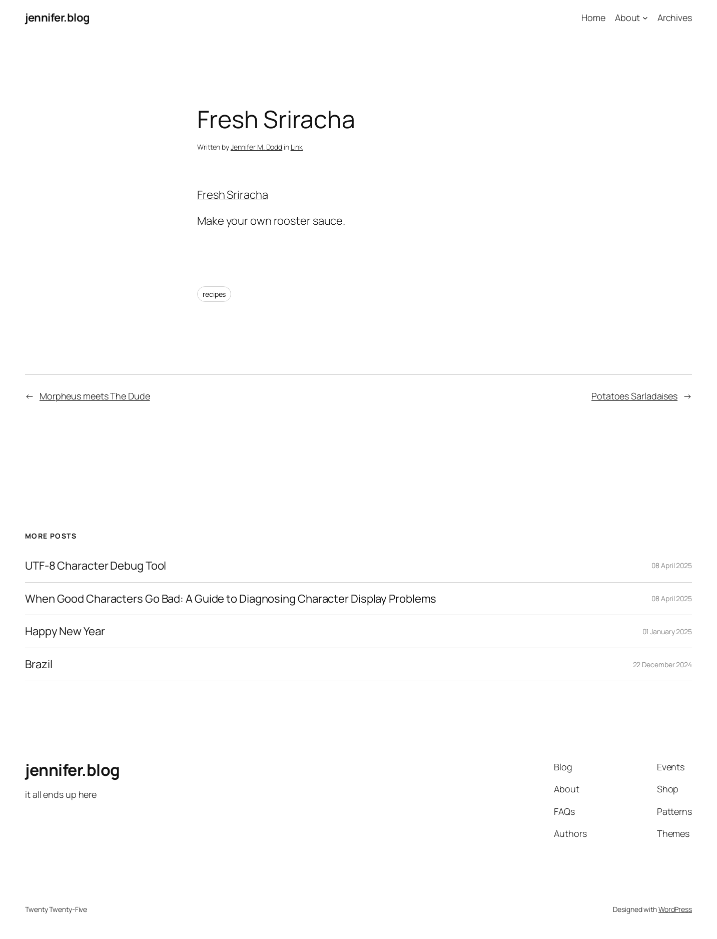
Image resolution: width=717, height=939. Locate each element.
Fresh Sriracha (232, 194)
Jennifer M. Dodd (256, 147)
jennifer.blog (57, 17)
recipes (214, 294)
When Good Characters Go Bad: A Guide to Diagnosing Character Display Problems (230, 599)
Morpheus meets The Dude (95, 396)
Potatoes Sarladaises (634, 396)
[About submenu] (645, 18)
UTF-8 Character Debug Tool (95, 566)
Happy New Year (65, 631)
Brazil (38, 664)
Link (297, 147)
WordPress (675, 909)
